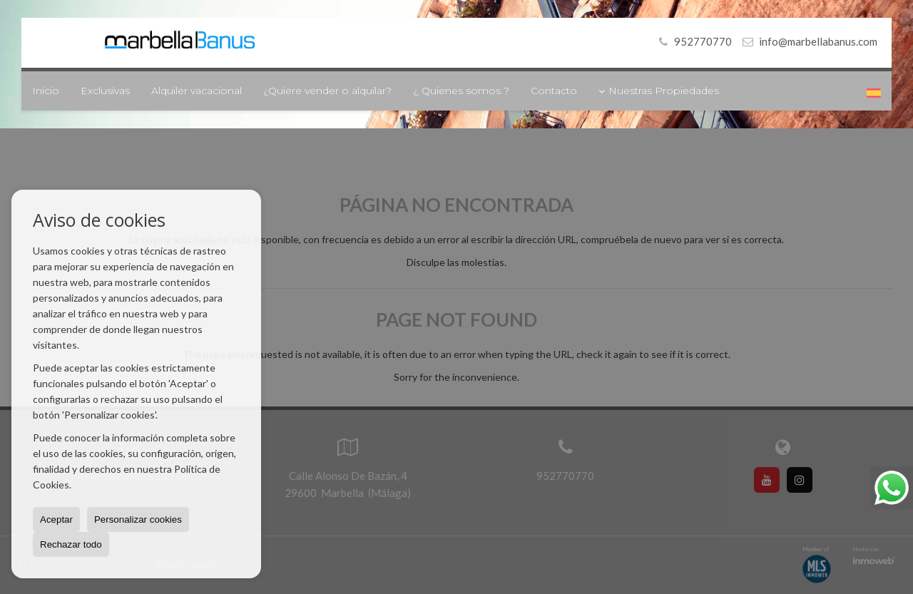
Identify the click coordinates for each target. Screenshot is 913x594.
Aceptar (56, 519)
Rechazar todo (71, 544)
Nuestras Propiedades (658, 90)
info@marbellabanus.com (818, 41)
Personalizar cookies (138, 519)
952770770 (693, 41)
